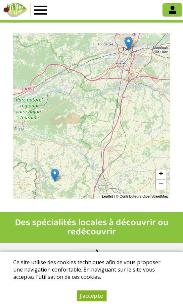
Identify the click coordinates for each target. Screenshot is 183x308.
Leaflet (107, 196)
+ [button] (161, 174)
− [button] (161, 185)
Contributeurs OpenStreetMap (143, 196)
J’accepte (91, 295)
